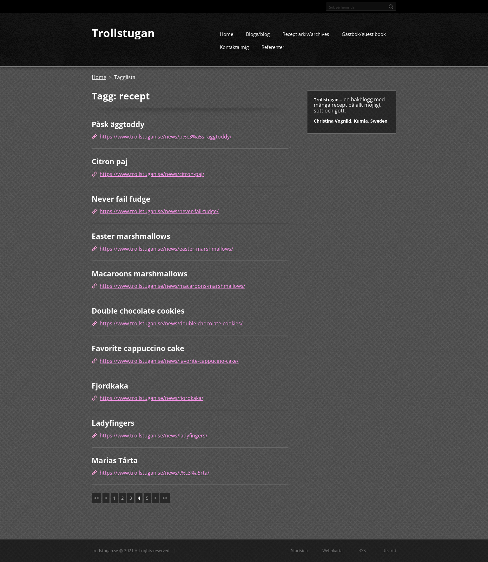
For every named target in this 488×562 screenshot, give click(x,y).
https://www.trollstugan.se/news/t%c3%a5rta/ (154, 478)
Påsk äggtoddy (118, 130)
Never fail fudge (121, 205)
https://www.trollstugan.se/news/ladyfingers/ (154, 441)
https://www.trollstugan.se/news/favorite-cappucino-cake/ (169, 366)
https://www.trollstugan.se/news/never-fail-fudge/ (159, 217)
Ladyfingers (113, 429)
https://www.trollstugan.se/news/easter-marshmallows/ (166, 254)
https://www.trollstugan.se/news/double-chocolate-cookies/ (171, 329)
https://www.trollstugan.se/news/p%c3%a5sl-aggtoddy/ (166, 142)
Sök (390, 6)
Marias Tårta (115, 466)
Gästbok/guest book (364, 40)
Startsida (299, 552)
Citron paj (110, 167)
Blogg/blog (258, 40)
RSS (362, 552)
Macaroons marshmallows (139, 279)
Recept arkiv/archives (305, 40)
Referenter (272, 53)
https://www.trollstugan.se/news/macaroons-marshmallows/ (172, 291)
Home (226, 40)
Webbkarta (332, 552)
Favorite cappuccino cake (138, 354)
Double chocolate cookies (138, 317)
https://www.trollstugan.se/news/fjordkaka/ (151, 404)
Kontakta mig (234, 53)
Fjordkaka (110, 391)
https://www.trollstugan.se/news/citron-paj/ (152, 179)
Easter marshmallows (131, 242)
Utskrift (389, 552)
